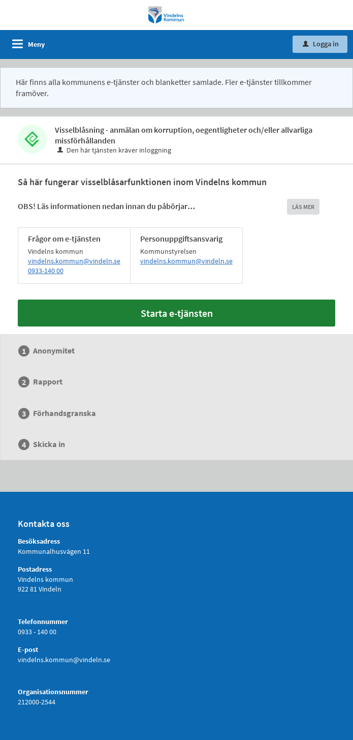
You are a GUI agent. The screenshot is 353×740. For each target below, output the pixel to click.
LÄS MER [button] (303, 207)
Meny (36, 44)
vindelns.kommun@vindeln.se (74, 260)
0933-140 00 (45, 270)
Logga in (321, 43)
